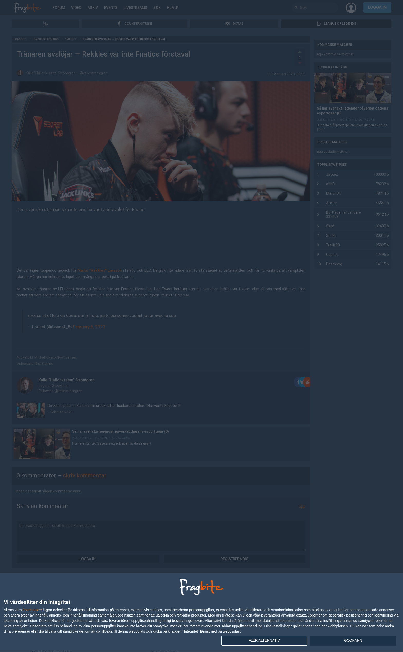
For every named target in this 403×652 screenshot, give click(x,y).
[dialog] (201, 612)
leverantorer (32, 609)
